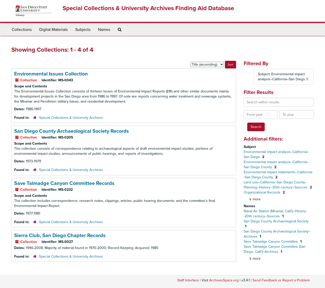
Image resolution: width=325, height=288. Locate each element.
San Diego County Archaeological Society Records (71, 131)
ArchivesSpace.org (224, 280)
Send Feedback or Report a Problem (281, 280)
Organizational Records (262, 192)
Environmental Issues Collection (51, 74)
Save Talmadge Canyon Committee (271, 241)
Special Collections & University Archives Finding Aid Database (148, 8)
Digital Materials (53, 29)
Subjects (82, 29)
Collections (22, 29)
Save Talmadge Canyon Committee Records (64, 183)
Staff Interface (188, 280)
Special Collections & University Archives (71, 118)
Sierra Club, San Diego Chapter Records (60, 236)
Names (104, 29)
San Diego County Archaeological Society (276, 221)
